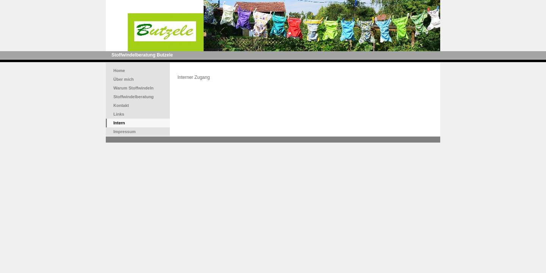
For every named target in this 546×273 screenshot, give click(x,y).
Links (118, 114)
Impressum (124, 131)
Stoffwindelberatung (133, 96)
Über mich (123, 79)
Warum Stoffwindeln (133, 88)
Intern (119, 123)
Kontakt (121, 105)
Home (119, 70)
